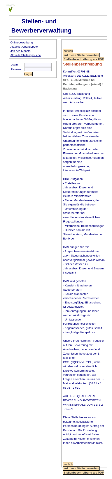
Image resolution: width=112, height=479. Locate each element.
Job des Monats (20, 51)
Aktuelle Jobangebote (24, 46)
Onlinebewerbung (21, 42)
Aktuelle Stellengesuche (25, 55)
